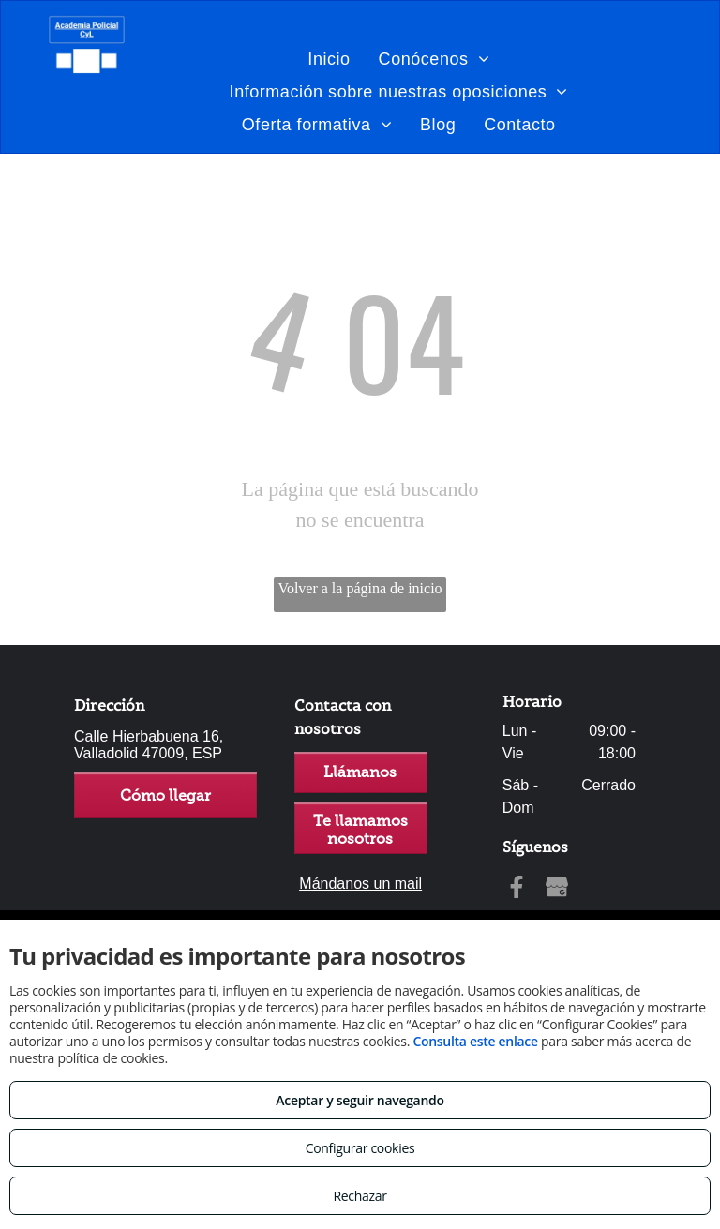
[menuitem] (328, 58)
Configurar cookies (360, 1148)
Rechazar (359, 1196)
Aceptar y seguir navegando (359, 1100)
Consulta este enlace (474, 1041)
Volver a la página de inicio (360, 588)
